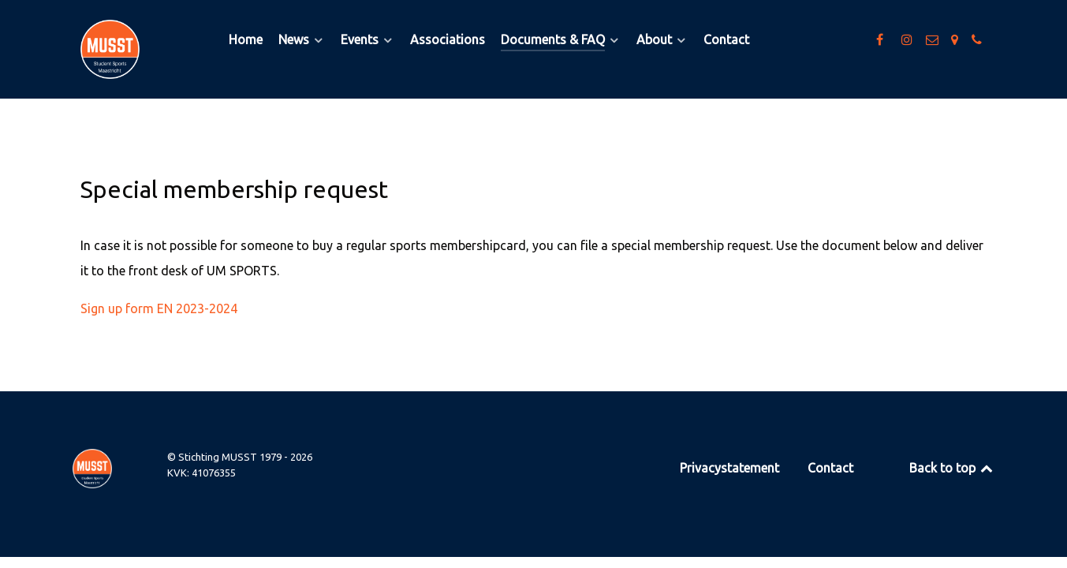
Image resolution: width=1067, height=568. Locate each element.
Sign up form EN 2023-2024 (158, 308)
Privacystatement (729, 468)
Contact (830, 468)
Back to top (952, 468)
